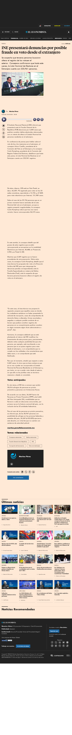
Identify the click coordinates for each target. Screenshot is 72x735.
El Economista (17, 626)
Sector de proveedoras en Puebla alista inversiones (44, 568)
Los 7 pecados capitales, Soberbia (61, 593)
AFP (57, 526)
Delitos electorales (31, 437)
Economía (39, 515)
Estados (21, 565)
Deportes (39, 541)
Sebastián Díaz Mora (42, 524)
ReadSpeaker (29, 120)
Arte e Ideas (22, 591)
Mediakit (12, 629)
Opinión (4, 515)
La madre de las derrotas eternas (26, 544)
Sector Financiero (24, 515)
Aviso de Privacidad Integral (31, 632)
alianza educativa (48, 38)
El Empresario (26, 626)
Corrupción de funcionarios (16, 446)
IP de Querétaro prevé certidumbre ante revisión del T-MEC (27, 569)
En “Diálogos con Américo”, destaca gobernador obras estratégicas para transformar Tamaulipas (61, 570)
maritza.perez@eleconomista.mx (21, 428)
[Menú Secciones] (5, 32)
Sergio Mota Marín (6, 524)
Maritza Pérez (13, 111)
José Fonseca (5, 599)
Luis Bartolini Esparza (60, 599)
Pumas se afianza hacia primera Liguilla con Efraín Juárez (8, 569)
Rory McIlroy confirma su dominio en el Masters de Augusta (62, 545)
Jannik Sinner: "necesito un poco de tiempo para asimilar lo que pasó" (44, 545)
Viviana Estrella (24, 574)
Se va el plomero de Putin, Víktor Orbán (44, 593)
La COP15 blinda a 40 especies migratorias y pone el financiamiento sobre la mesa (26, 595)
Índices (65, 38)
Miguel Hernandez (42, 574)
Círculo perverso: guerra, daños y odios (9, 518)
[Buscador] (15, 32)
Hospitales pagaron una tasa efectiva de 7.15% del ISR (44, 519)
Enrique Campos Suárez (7, 550)
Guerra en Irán (23, 38)
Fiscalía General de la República (18, 441)
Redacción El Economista (43, 550)
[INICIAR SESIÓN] (68, 32)
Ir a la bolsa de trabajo (23, 646)
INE (33, 441)
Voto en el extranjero (34, 446)
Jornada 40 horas (35, 38)
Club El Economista (36, 626)
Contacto (4, 633)
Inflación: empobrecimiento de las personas (9, 594)
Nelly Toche (23, 600)
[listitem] (4, 119)
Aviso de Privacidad (16, 632)
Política (4, 43)
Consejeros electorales (15, 437)
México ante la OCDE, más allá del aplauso (9, 544)
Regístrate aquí (54, 631)
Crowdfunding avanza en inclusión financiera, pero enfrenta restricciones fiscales (27, 520)
